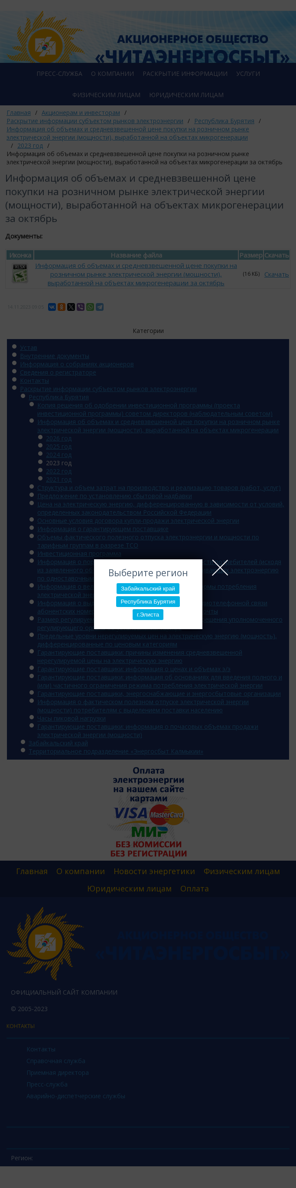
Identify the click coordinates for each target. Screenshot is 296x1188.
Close (220, 567)
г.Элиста (148, 614)
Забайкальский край (148, 588)
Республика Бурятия (147, 601)
